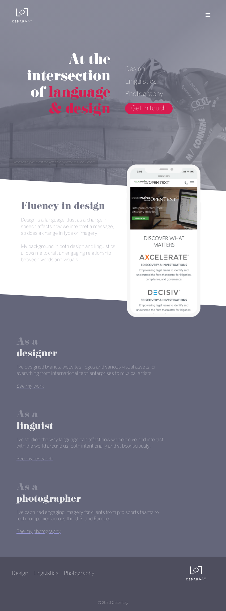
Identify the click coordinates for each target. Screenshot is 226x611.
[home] (22, 15)
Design (135, 69)
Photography (144, 94)
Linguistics (141, 82)
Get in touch (149, 108)
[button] (208, 15)
